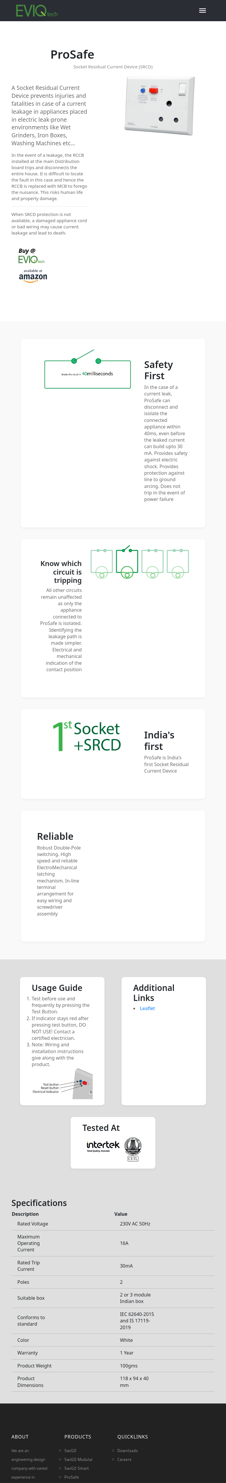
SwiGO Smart (76, 1468)
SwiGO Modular (78, 1459)
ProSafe (71, 1477)
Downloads (127, 1451)
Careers (124, 1459)
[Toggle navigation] (202, 11)
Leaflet (147, 1008)
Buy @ (31, 255)
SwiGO (70, 1451)
